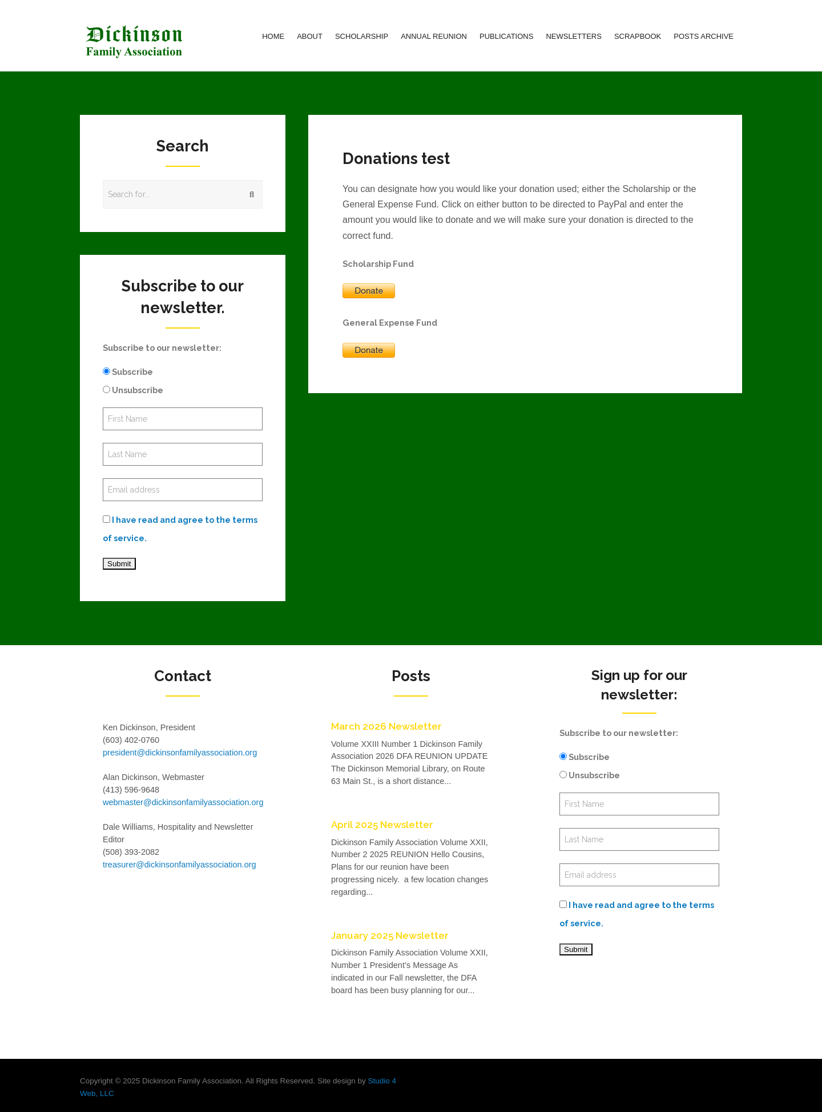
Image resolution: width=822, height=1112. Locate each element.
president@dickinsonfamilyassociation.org (180, 752)
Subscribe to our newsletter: (162, 348)
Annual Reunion (434, 36)
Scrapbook (637, 36)
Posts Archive (704, 36)
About (310, 36)
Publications (506, 36)
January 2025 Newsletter (390, 935)
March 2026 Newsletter (386, 726)
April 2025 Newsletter (382, 824)
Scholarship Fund (378, 264)
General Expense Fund (389, 322)
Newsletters (574, 36)
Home (273, 36)
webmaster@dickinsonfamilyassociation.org (183, 802)
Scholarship (361, 36)
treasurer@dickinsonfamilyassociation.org (179, 864)
